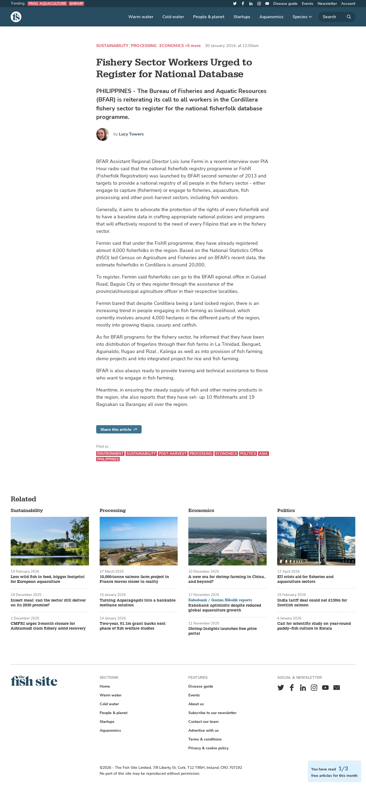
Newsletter (327, 3)
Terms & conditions (205, 739)
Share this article (118, 429)
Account (348, 3)
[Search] (336, 17)
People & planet (208, 17)
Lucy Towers (131, 134)
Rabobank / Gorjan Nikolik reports (220, 600)
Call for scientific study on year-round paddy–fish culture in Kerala (314, 626)
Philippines (108, 459)
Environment (110, 453)
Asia (263, 453)
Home (105, 686)
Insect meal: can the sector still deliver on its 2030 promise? (48, 603)
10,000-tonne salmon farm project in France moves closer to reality (134, 579)
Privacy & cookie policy (208, 748)
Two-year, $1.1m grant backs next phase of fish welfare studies (133, 626)
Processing (144, 46)
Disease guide (285, 3)
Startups (241, 17)
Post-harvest (172, 453)
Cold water (173, 17)
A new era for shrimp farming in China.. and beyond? (227, 579)
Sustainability (112, 46)
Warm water (140, 17)
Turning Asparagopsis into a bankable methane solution (138, 603)
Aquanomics (271, 17)
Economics (171, 46)
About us (196, 704)
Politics (248, 453)
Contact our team (203, 721)
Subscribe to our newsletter (212, 712)
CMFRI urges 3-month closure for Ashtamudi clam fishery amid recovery (48, 626)
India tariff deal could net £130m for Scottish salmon (312, 603)
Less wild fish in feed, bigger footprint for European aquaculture (48, 579)
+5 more (193, 46)
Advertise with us (203, 730)
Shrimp (76, 3)
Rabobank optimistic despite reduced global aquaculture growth (224, 608)
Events (307, 3)
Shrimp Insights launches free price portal (222, 631)
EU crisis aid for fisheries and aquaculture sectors (305, 579)
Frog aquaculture (47, 3)
